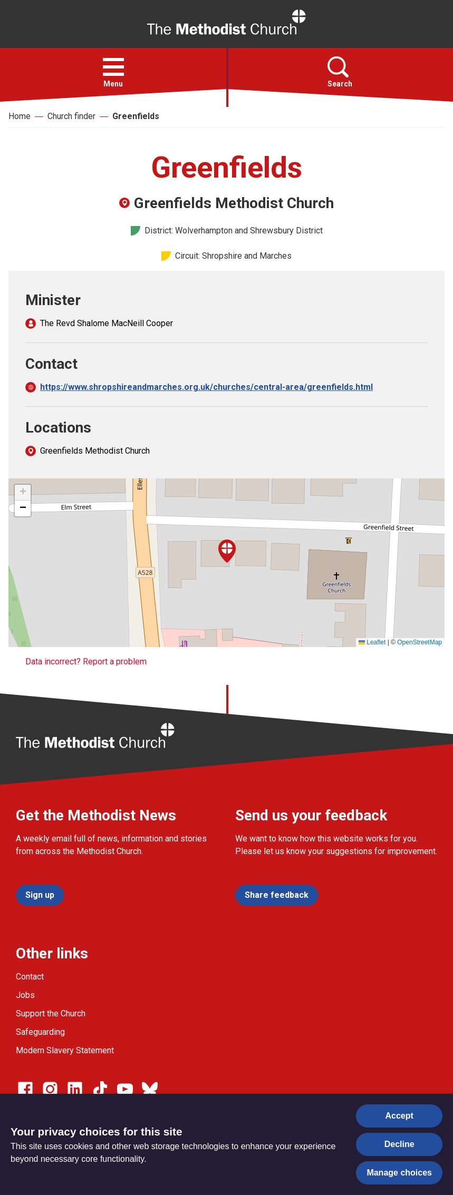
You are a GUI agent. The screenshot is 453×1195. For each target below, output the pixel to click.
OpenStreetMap (419, 642)
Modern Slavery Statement (65, 1050)
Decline (399, 1144)
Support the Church (50, 1013)
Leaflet (372, 642)
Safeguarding (40, 1032)
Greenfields (135, 116)
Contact (30, 977)
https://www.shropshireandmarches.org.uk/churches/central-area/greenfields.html (206, 387)
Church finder (71, 116)
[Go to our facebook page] (25, 1089)
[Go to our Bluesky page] (149, 1089)
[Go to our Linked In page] (74, 1089)
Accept (399, 1115)
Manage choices (399, 1172)
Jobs (25, 995)
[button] (113, 66)
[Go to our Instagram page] (50, 1089)
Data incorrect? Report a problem (86, 662)
